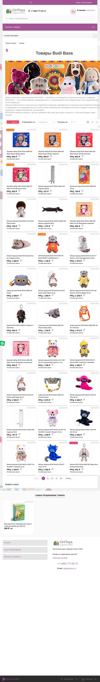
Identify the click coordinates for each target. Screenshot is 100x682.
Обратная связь (11, 679)
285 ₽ (8, 528)
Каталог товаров (50, 27)
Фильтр (13, 122)
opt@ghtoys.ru (69, 568)
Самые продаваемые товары (50, 495)
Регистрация (87, 2)
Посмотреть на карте (60, 558)
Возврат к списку (12, 484)
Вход (78, 2)
